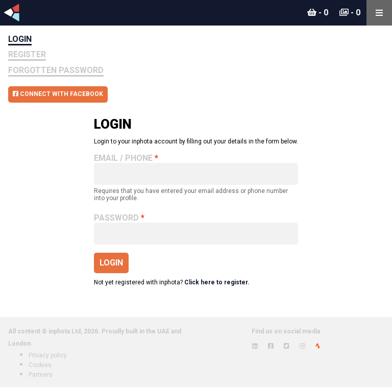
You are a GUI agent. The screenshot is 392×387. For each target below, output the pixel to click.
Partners (41, 374)
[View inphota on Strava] (317, 346)
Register (27, 54)
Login (20, 39)
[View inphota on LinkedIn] (255, 346)
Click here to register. (217, 282)
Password (116, 218)
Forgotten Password (56, 70)
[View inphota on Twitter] (286, 346)
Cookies (40, 365)
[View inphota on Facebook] (271, 346)
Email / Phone (123, 158)
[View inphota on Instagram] (302, 346)
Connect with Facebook (58, 94)
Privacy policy (48, 355)
